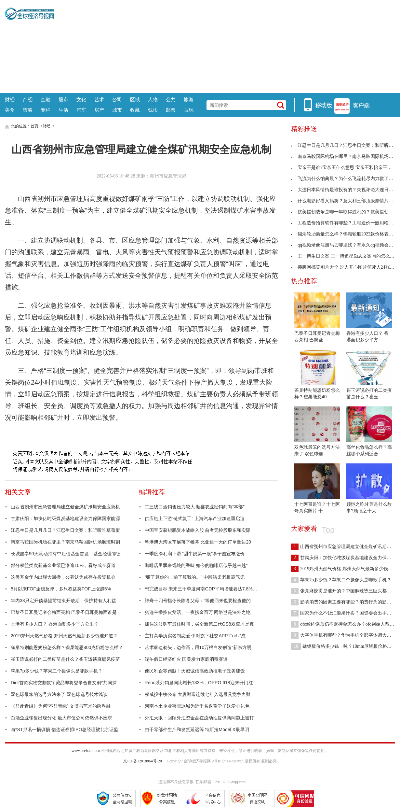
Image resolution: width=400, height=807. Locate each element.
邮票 (171, 110)
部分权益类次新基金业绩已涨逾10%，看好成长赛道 (63, 565)
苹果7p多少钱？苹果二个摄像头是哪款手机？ (56, 670)
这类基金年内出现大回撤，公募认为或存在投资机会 (63, 577)
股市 (63, 99)
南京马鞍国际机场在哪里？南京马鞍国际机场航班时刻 (65, 542)
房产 (99, 110)
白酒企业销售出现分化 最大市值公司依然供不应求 (61, 717)
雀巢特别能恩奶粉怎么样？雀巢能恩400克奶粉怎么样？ (67, 647)
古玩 (188, 110)
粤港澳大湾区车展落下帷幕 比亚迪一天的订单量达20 (198, 542)
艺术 (99, 99)
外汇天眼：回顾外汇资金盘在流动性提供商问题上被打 (199, 717)
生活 (63, 110)
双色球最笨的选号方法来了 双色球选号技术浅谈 (59, 694)
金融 (45, 99)
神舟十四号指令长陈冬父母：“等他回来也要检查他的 (198, 600)
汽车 (81, 110)
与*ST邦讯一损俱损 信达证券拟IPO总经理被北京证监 (64, 729)
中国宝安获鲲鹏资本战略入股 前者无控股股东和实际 (198, 530)
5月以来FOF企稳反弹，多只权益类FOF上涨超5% (61, 588)
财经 (10, 99)
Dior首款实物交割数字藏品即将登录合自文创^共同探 (64, 682)
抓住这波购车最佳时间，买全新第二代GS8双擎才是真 (199, 624)
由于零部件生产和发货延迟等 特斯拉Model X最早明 (197, 729)
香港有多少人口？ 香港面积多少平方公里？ (55, 624)
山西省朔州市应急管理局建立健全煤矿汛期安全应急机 (65, 506)
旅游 (188, 99)
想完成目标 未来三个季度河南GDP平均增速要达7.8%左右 (203, 588)
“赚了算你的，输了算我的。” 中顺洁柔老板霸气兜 (195, 577)
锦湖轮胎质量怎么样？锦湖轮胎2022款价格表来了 (344, 234)
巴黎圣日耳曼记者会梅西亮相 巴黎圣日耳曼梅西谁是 (64, 612)
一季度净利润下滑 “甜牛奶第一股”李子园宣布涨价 (195, 553)
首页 (34, 126)
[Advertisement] (224, 45)
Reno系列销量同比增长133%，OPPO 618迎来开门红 (199, 682)
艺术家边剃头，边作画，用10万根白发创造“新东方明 (198, 647)
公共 (171, 99)
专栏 (45, 110)
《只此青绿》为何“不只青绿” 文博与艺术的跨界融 (61, 706)
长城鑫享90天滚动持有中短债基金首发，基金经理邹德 (66, 553)
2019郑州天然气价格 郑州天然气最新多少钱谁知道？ (64, 635)
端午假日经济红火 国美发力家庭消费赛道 (186, 659)
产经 (28, 99)
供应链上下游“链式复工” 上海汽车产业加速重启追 (195, 518)
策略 (28, 110)
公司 (117, 99)
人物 (153, 99)
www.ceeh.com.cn (86, 750)
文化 (81, 99)
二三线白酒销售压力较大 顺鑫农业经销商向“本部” (195, 506)
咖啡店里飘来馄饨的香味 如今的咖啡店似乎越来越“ (196, 565)
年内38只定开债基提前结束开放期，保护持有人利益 (63, 600)
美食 (10, 110)
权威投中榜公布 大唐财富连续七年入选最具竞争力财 (198, 694)
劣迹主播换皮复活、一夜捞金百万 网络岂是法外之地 (198, 612)
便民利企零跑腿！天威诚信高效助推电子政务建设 (195, 670)
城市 (117, 110)
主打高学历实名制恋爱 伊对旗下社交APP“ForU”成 (195, 635)
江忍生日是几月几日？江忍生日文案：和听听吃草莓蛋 (65, 530)
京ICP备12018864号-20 (142, 761)
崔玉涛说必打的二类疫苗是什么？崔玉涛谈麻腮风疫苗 (65, 659)
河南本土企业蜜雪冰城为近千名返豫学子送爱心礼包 (197, 706)
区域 (135, 99)
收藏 (135, 110)
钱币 (153, 110)
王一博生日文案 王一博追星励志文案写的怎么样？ (345, 256)
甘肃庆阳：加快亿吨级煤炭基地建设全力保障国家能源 (65, 518)
